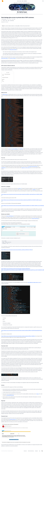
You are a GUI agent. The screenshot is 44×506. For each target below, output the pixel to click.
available (34, 189)
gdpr (6, 20)
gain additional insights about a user (34, 282)
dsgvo (4, 20)
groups (10, 148)
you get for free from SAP (33, 166)
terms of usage (13, 58)
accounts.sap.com (13, 419)
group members (15, 148)
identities (22, 148)
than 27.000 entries (10, 215)
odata (8, 20)
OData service (5, 94)
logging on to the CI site (25, 167)
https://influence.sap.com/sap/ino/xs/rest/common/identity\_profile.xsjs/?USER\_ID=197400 (17, 249)
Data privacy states (13, 49)
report (38, 393)
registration (3, 167)
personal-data (12, 20)
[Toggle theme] (43, 1)
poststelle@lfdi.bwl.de (10, 395)
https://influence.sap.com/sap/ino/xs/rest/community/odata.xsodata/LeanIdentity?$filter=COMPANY (18, 336)
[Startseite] (2, 1)
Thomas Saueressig (35, 218)
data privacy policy (5, 58)
